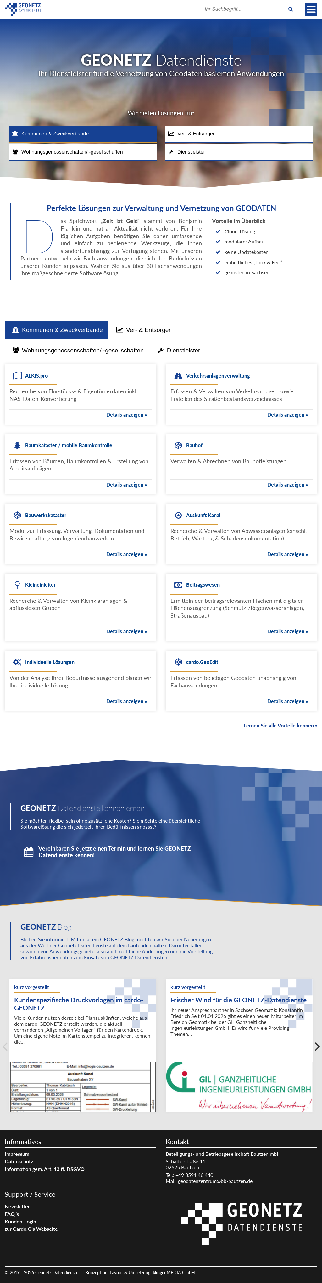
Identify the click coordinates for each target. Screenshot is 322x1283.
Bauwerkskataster (45, 515)
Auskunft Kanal (203, 515)
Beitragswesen (203, 585)
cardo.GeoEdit (202, 662)
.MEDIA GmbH (174, 1272)
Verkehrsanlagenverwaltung (218, 376)
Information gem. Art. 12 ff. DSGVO (45, 1169)
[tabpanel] (161, 545)
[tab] (83, 134)
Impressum (17, 1154)
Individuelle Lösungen (50, 662)
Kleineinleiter (40, 585)
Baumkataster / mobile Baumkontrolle (68, 445)
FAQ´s (12, 1214)
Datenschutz (19, 1161)
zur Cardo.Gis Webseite (31, 1229)
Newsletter (17, 1206)
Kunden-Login (20, 1221)
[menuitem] (80, 1154)
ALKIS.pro (36, 376)
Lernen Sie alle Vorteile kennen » (280, 725)
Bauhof (194, 445)
